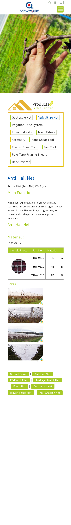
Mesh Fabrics (46, 132)
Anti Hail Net (42, 374)
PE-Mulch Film (19, 380)
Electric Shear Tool (24, 147)
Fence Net (19, 386)
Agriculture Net (48, 117)
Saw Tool (50, 147)
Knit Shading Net (50, 393)
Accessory (18, 139)
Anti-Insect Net (43, 386)
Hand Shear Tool (42, 139)
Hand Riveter (21, 162)
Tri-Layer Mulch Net (48, 380)
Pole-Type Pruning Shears (29, 154)
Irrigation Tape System (27, 124)
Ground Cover (18, 374)
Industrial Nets (22, 132)
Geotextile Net (21, 117)
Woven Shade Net (20, 393)
